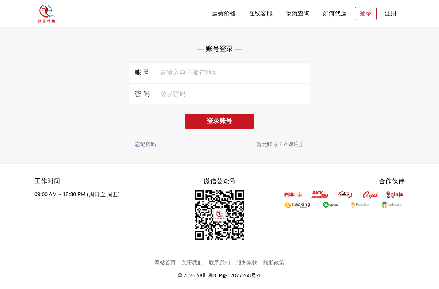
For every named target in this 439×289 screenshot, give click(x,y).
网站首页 (165, 263)
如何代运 (335, 13)
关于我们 (192, 263)
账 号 (142, 72)
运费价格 (224, 13)
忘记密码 (145, 144)
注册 (391, 13)
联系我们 (219, 263)
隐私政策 (273, 263)
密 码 (142, 93)
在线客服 (261, 13)
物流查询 (298, 13)
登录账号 (219, 121)
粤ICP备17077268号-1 (234, 275)
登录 (366, 13)
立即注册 (293, 144)
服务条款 (246, 263)
